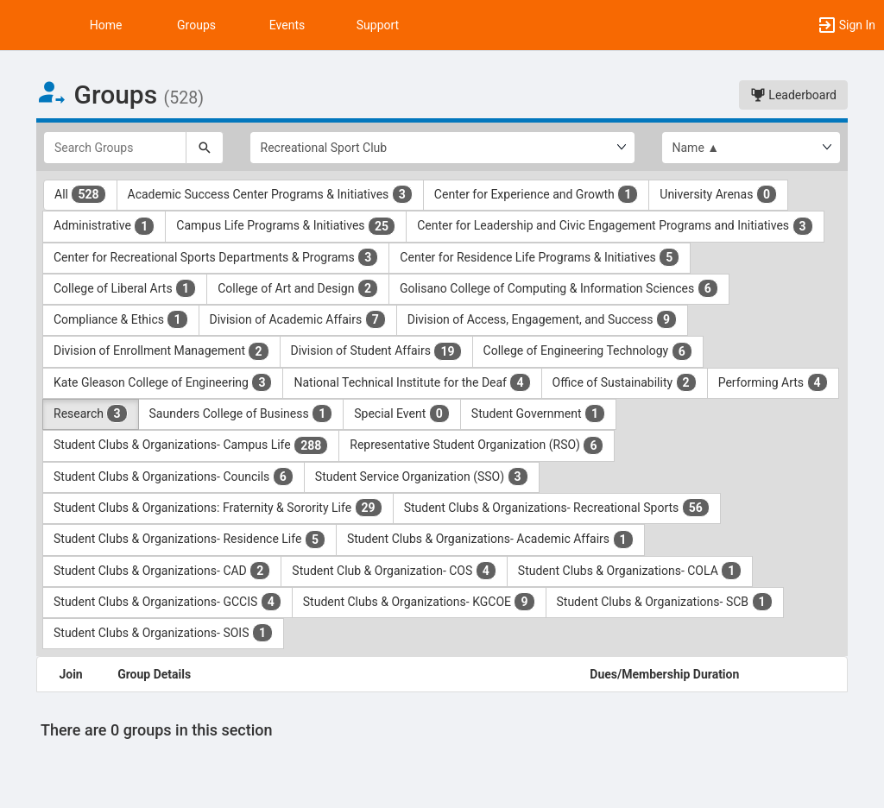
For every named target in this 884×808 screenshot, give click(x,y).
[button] (21, 25)
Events (287, 25)
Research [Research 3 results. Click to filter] (91, 413)
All (80, 194)
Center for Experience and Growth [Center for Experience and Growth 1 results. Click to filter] (536, 194)
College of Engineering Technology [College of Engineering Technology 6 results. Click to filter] (587, 351)
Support (378, 25)
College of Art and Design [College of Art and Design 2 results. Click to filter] (298, 288)
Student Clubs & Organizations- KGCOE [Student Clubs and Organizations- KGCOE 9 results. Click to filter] (419, 601)
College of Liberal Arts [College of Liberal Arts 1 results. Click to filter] (125, 288)
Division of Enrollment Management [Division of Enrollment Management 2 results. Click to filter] (161, 351)
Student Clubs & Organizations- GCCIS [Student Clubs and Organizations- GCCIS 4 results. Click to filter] (167, 601)
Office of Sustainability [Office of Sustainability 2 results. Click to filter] (624, 382)
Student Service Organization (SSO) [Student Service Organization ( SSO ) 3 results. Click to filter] (421, 476)
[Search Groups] (114, 147)
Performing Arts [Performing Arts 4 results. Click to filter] (773, 382)
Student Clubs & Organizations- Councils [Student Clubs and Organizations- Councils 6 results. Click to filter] (174, 476)
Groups (196, 25)
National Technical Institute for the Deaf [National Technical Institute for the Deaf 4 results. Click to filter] (412, 382)
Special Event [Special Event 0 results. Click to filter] (402, 413)
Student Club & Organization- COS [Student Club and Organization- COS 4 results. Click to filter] (394, 570)
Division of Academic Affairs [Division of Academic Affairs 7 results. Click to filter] (298, 319)
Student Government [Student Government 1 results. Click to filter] (538, 413)
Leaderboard (793, 95)
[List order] (751, 147)
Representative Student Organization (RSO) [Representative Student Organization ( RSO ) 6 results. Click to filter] (476, 445)
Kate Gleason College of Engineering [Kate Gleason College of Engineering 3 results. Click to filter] (163, 382)
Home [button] (106, 25)
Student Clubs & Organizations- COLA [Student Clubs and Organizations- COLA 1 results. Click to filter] (630, 570)
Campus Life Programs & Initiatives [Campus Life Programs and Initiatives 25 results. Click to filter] (285, 226)
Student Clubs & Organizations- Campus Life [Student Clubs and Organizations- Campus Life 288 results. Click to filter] (191, 445)
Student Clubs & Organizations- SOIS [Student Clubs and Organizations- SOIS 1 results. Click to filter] (163, 632)
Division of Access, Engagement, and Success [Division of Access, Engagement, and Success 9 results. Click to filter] (542, 319)
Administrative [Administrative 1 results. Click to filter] (104, 226)
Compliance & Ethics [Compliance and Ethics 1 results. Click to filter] (121, 319)
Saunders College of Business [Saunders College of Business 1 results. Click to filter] (241, 413)
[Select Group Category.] (442, 147)
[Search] (205, 147)
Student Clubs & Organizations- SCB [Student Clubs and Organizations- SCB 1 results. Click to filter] (665, 601)
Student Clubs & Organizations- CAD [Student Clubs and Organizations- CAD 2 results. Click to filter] (162, 570)
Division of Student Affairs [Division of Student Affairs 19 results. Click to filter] (376, 351)
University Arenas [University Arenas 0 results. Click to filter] (718, 194)
